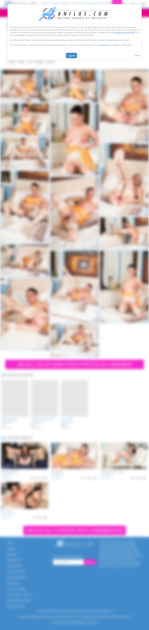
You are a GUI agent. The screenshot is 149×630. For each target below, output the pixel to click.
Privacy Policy (103, 45)
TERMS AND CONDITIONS (124, 32)
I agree (71, 55)
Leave (136, 55)
